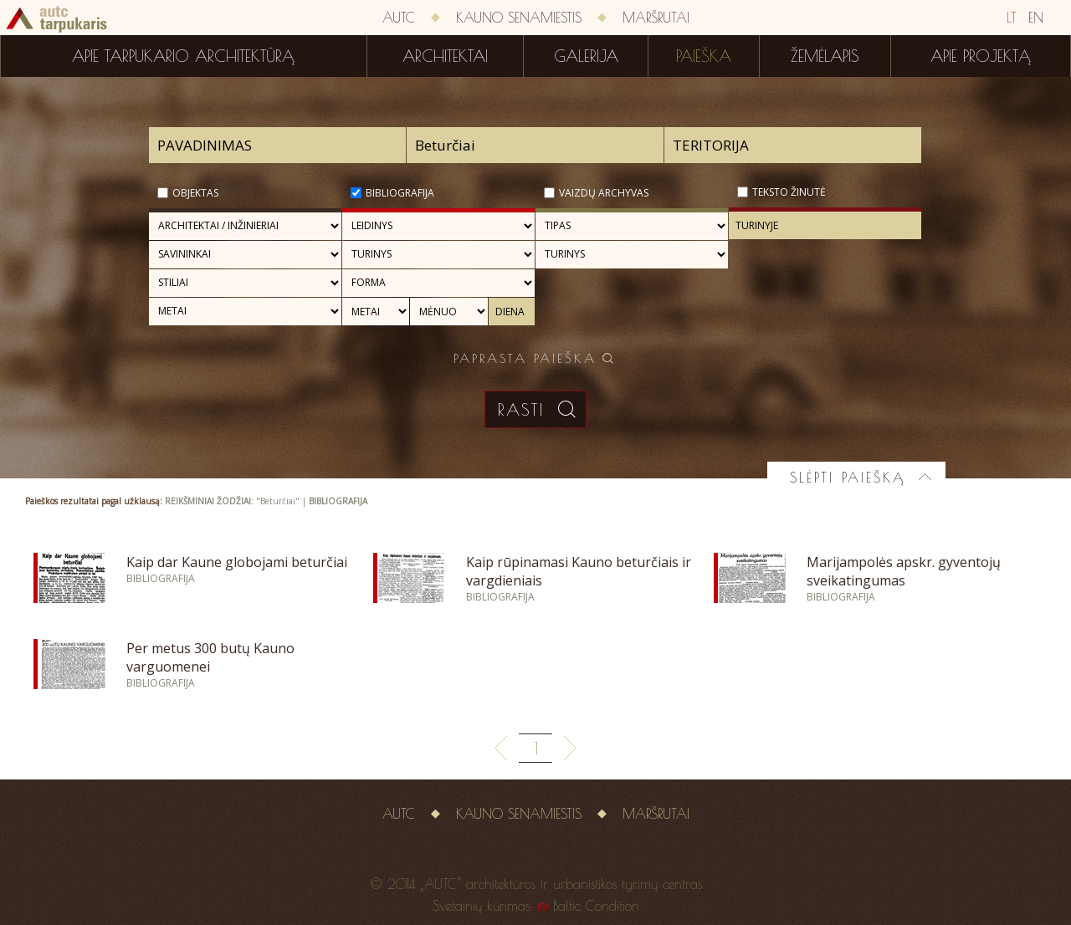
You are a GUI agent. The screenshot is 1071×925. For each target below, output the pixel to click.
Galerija (586, 56)
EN (1035, 17)
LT (1012, 17)
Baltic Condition (596, 905)
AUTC (398, 17)
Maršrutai (656, 17)
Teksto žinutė (789, 192)
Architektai (445, 56)
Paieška (703, 56)
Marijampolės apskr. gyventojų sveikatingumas (904, 571)
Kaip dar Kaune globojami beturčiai (236, 562)
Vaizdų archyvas (603, 193)
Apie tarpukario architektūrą (183, 56)
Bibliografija (400, 193)
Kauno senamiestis (519, 17)
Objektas (195, 193)
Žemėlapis (825, 56)
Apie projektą (980, 56)
